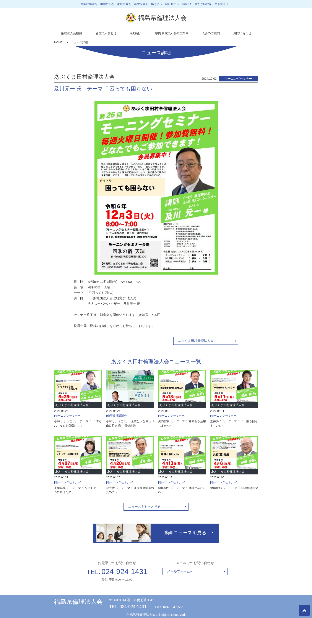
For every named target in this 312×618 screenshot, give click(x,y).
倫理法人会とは (106, 33)
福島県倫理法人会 (78, 600)
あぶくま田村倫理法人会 (196, 341)
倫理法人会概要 (71, 33)
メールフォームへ (180, 570)
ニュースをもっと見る (144, 506)
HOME (58, 42)
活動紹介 (136, 33)
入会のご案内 (211, 33)
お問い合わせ (242, 33)
